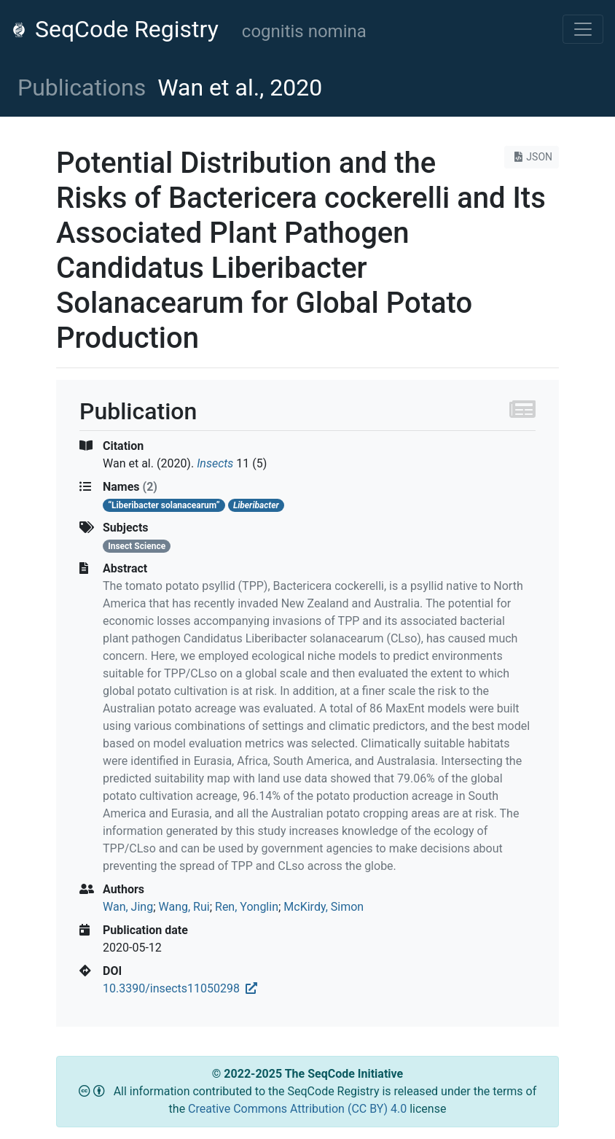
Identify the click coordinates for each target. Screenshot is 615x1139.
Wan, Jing (128, 907)
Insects (215, 463)
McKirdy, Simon (323, 907)
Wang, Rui (184, 907)
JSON (531, 157)
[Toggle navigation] (583, 29)
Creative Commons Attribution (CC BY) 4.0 (299, 1109)
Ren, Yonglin (246, 907)
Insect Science (136, 546)
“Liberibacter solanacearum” (163, 505)
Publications (81, 87)
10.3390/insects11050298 (180, 988)
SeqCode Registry (115, 29)
